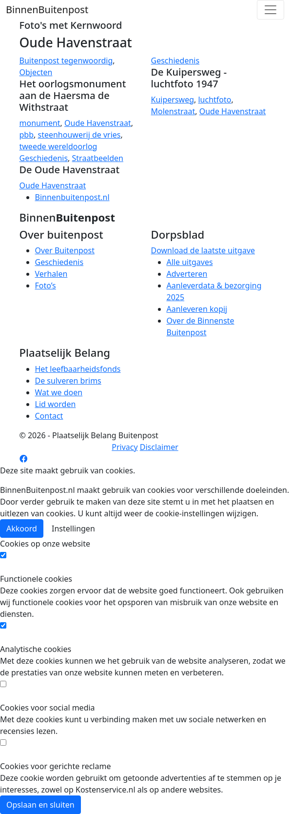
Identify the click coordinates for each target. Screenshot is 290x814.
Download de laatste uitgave (203, 250)
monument (39, 123)
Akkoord (21, 528)
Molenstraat (173, 111)
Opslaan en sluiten (40, 804)
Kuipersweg (172, 99)
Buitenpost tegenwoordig (66, 60)
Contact (49, 415)
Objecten (36, 72)
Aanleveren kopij (197, 309)
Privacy (124, 447)
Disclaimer (159, 447)
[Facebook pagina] (23, 458)
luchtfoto (214, 99)
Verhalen (51, 273)
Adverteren (187, 273)
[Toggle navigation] (270, 10)
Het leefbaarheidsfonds (78, 369)
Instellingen (73, 528)
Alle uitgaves (190, 262)
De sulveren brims (68, 380)
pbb (26, 134)
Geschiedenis (175, 60)
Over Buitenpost (65, 250)
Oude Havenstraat (97, 123)
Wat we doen (59, 392)
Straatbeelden (97, 158)
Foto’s (45, 285)
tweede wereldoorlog (58, 146)
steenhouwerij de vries (79, 134)
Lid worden (55, 404)
